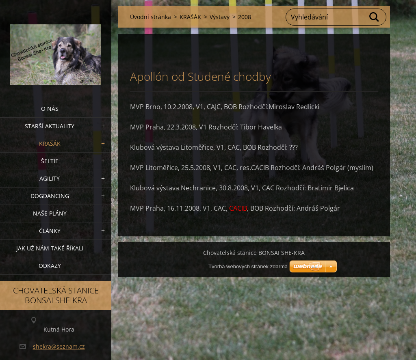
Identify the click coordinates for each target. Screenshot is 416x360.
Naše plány (50, 213)
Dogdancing (49, 196)
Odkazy (50, 265)
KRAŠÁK (50, 143)
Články (50, 231)
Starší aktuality (49, 126)
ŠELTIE (49, 161)
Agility (49, 178)
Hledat (374, 17)
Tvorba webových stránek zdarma (248, 266)
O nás (49, 108)
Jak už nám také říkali (49, 248)
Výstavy (220, 17)
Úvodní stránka (150, 17)
